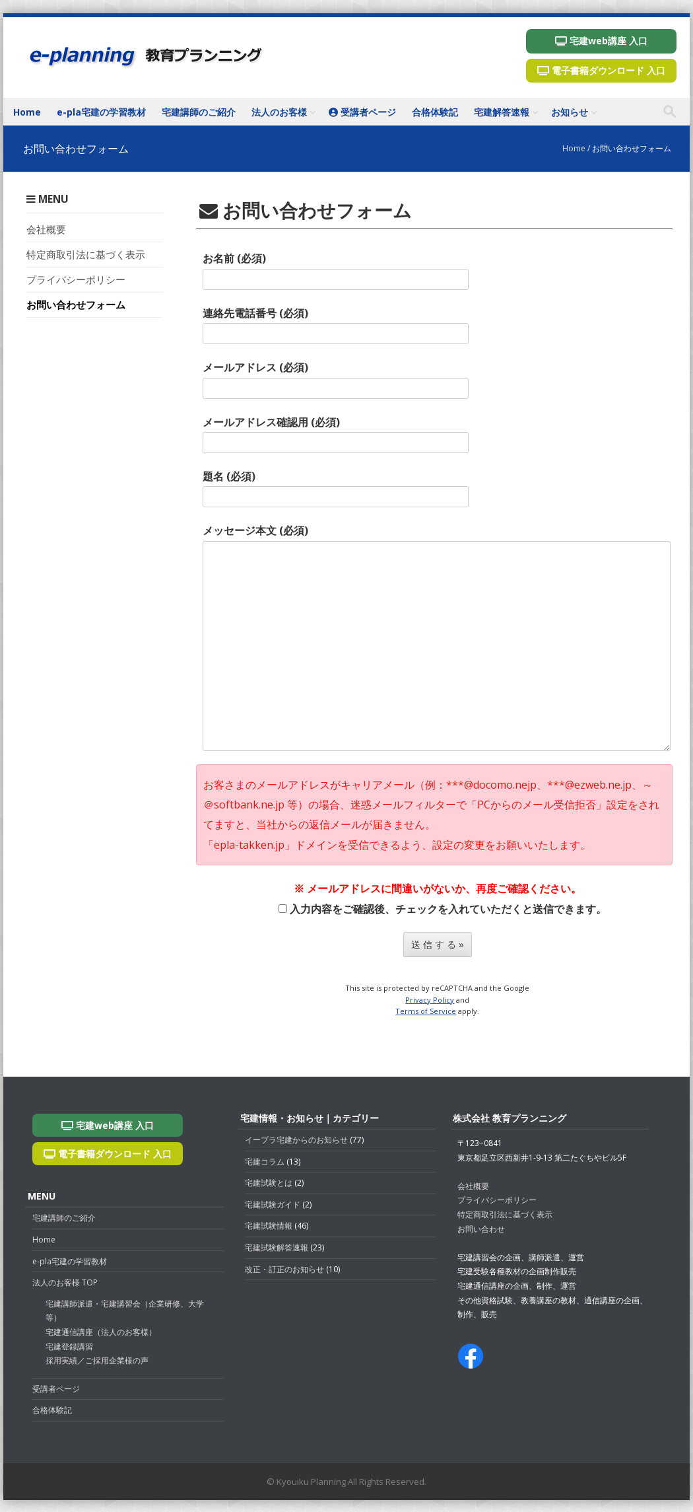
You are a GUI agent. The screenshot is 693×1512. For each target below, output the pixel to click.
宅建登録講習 (69, 1346)
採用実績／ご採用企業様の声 (97, 1360)
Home (27, 112)
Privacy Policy (429, 1000)
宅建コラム (264, 1161)
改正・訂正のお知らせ (284, 1269)
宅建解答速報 (501, 112)
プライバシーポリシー (75, 279)
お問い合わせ (481, 1229)
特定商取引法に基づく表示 (85, 254)
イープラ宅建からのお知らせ (296, 1139)
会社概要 (46, 229)
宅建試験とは (268, 1182)
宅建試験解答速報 (276, 1247)
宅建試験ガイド (272, 1204)
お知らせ (569, 112)
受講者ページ (362, 112)
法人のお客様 (279, 112)
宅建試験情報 (268, 1225)
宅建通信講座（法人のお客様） (101, 1332)
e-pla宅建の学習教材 (101, 112)
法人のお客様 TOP (65, 1282)
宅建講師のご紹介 (199, 112)
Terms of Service (425, 1011)
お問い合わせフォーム (75, 304)
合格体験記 (435, 112)
